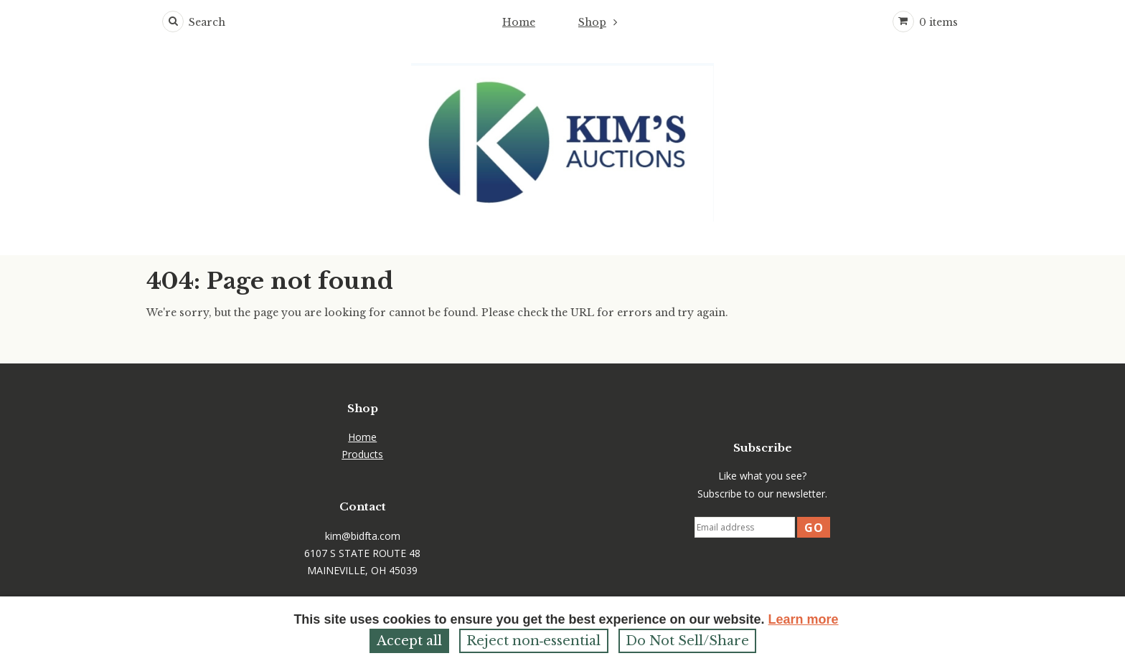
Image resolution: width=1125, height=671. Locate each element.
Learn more (803, 619)
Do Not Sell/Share (687, 641)
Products (362, 454)
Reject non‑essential (533, 641)
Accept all (409, 641)
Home (518, 22)
